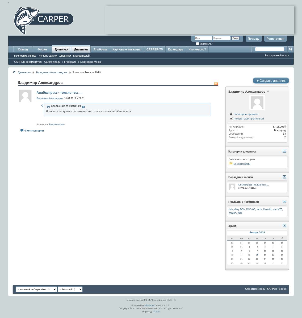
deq (236, 209)
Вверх (282, 288)
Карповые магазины (127, 49)
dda (231, 209)
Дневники (61, 49)
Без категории (57, 124)
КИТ (240, 213)
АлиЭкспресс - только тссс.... (60, 92)
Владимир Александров (51, 72)
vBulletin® (149, 305)
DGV (242, 209)
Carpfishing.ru (52, 61)
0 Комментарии (34, 130)
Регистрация (275, 38)
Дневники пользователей (74, 55)
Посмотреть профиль (243, 114)
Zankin (232, 213)
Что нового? (197, 49)
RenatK (267, 209)
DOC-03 (250, 209)
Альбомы (100, 49)
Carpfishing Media (90, 61)
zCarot (156, 311)
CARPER (272, 288)
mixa (259, 209)
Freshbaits (70, 61)
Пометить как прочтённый (246, 118)
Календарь (176, 49)
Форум (42, 49)
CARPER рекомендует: (28, 61)
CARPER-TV (155, 49)
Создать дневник (270, 80)
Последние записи (25, 55)
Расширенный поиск (276, 55)
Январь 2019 (257, 232)
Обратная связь (255, 288)
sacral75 (277, 209)
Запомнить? (204, 44)
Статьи (23, 49)
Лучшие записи (48, 55)
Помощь (254, 38)
